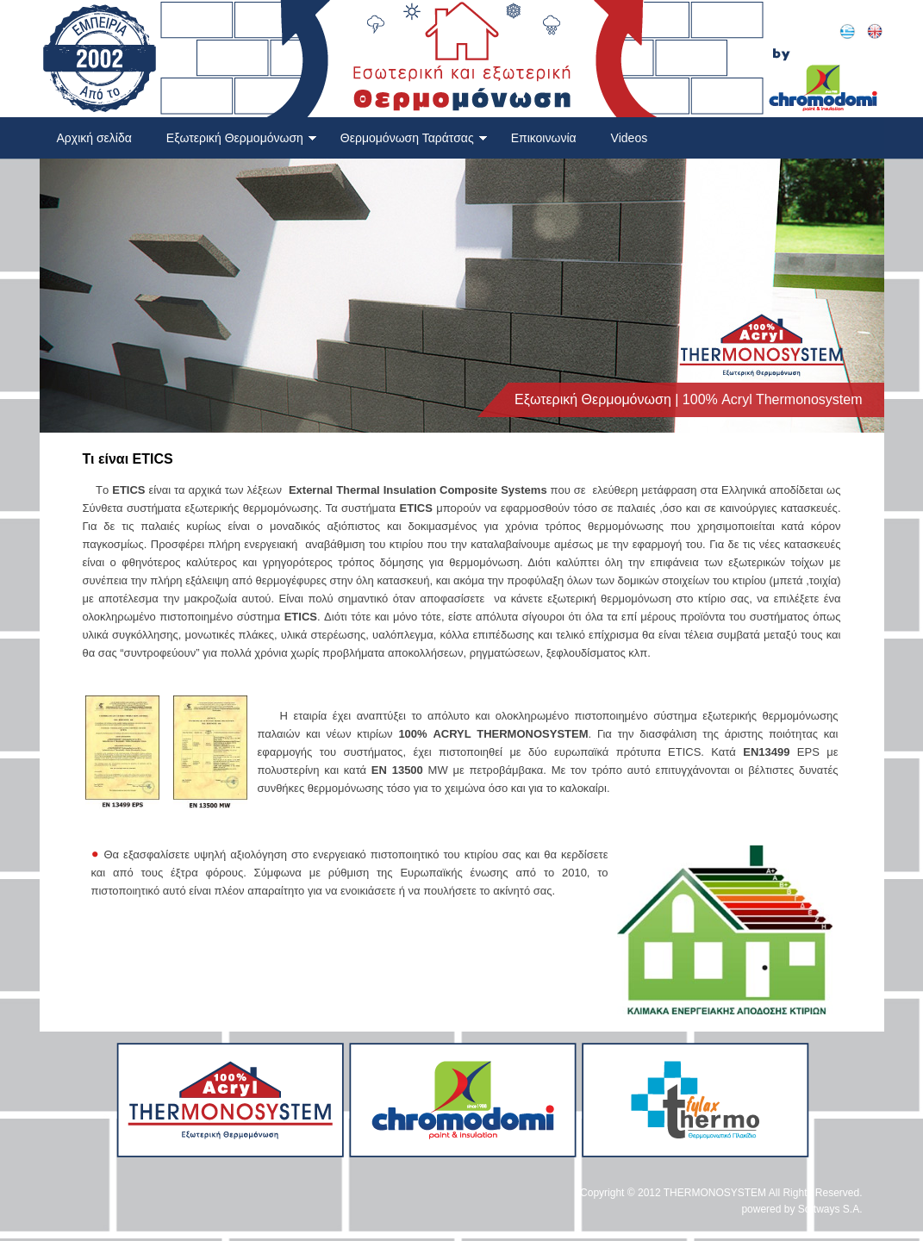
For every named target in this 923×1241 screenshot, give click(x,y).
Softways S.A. (830, 1209)
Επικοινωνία (544, 138)
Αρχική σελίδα (94, 138)
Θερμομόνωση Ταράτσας (414, 138)
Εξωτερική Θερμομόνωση (241, 138)
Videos (629, 138)
